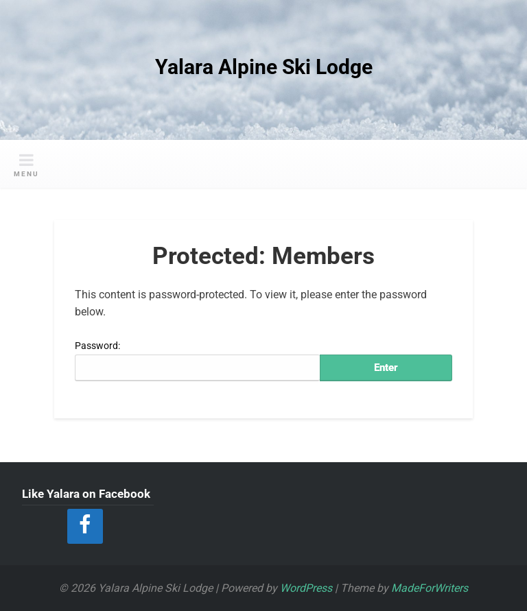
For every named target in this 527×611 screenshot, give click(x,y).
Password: (197, 360)
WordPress (306, 588)
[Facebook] (85, 526)
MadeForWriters (429, 588)
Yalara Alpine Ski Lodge (264, 67)
